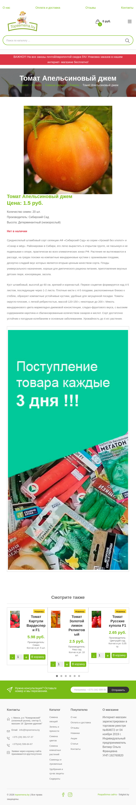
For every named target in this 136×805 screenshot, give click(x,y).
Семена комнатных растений (55, 750)
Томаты (74, 85)
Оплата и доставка (47, 7)
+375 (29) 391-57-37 (22, 737)
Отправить (118, 689)
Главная (23, 85)
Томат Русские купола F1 (117, 621)
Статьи (74, 743)
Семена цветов (53, 738)
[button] (57, 676)
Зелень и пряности (54, 728)
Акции (74, 738)
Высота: (12, 222)
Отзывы (91, 7)
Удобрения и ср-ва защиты (56, 771)
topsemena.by (22, 794)
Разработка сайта (107, 794)
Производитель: (17, 217)
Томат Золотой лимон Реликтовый (77, 625)
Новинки (75, 733)
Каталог (37, 85)
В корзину (37, 656)
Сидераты (54, 778)
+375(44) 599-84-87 (22, 744)
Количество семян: (19, 211)
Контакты (127, 7)
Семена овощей (55, 85)
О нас (6, 7)
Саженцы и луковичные (55, 761)
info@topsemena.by (29, 730)
